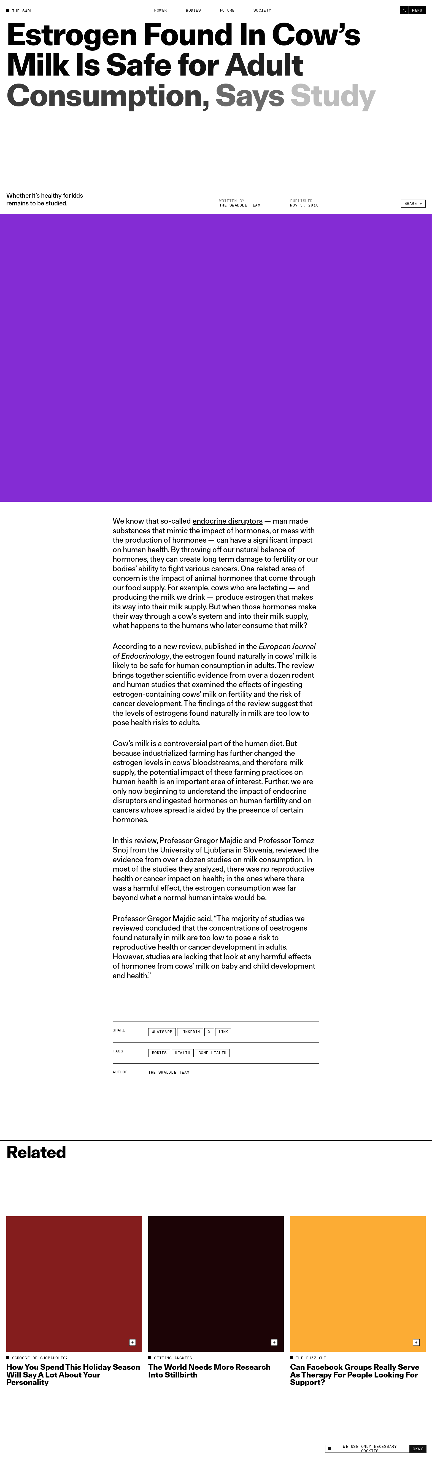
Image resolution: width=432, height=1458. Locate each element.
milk (142, 743)
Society (262, 10)
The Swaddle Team (240, 205)
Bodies (193, 10)
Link (223, 1031)
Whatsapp (162, 1031)
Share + (413, 204)
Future (227, 10)
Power (160, 10)
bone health (212, 1052)
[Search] (404, 10)
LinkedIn (190, 1031)
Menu (417, 10)
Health (182, 1052)
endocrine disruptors (228, 520)
